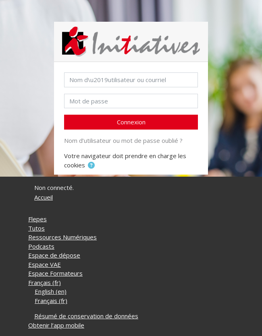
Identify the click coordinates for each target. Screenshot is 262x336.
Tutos (36, 228)
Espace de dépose (54, 255)
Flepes (37, 219)
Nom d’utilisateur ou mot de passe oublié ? (123, 140)
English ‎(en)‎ (51, 291)
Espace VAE (44, 264)
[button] (91, 166)
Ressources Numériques (62, 237)
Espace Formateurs (55, 273)
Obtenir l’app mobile (56, 325)
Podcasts (41, 246)
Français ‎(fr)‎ (44, 282)
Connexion (131, 122)
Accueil (43, 197)
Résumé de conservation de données (86, 316)
